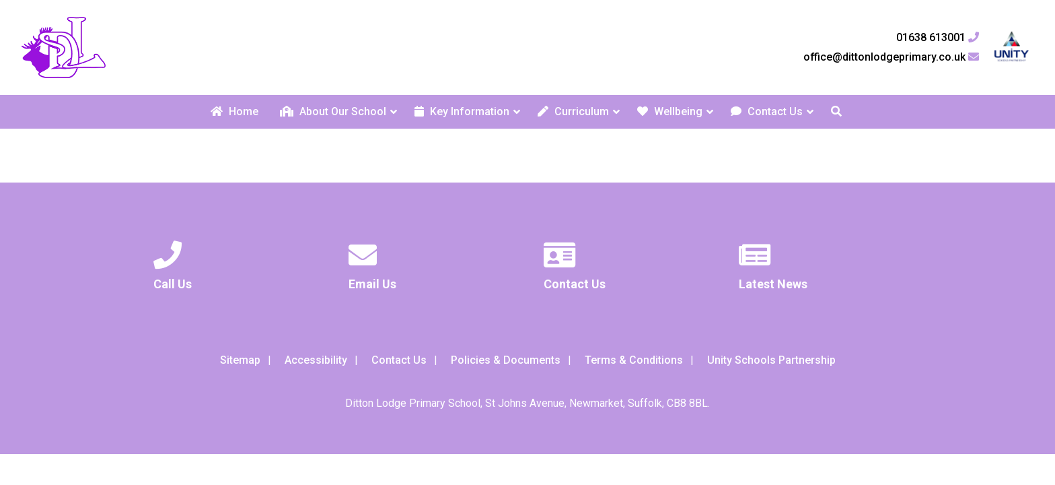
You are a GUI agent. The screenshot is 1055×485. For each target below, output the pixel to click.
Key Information (461, 111)
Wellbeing (669, 111)
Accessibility (316, 360)
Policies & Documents (505, 360)
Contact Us (767, 111)
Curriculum (573, 111)
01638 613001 (937, 38)
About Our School (333, 111)
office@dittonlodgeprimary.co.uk (891, 57)
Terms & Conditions (634, 360)
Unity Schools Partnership (771, 360)
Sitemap (240, 360)
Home (234, 111)
